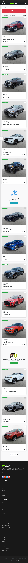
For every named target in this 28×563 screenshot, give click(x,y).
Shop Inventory (5, 535)
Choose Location (22, 1)
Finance (3, 539)
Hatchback (4, 509)
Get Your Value (14, 362)
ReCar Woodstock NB (6, 525)
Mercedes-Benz (5, 493)
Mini (2, 488)
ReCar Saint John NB (6, 529)
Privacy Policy (4, 550)
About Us (3, 543)
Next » (16, 454)
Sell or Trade (4, 537)
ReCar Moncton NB (5, 523)
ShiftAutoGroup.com (16, 560)
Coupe (3, 507)
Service (3, 541)
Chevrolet (4, 484)
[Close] (25, 10)
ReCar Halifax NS (5, 521)
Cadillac (3, 490)
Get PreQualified (14, 203)
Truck (3, 504)
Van (2, 511)
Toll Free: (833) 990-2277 (7, 474)
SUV (2, 502)
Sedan (3, 506)
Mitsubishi (4, 483)
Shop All (3, 495)
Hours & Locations (5, 548)
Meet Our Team (5, 544)
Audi (2, 492)
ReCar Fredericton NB (6, 527)
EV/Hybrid (3, 513)
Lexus (3, 486)
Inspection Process (5, 546)
